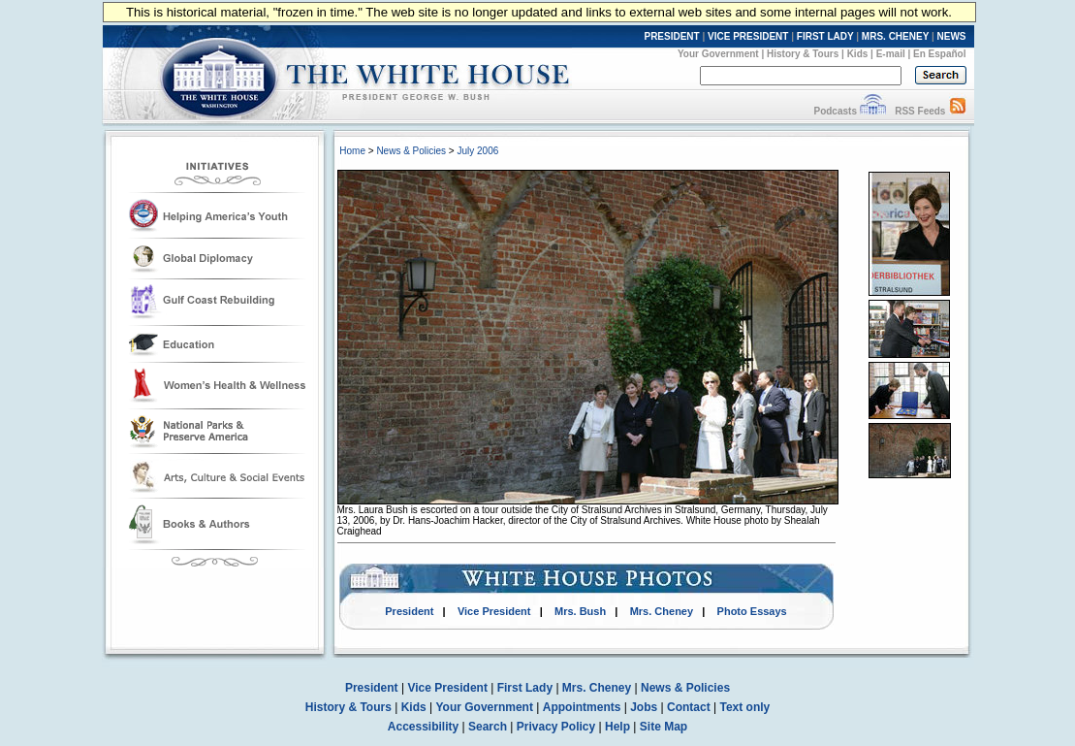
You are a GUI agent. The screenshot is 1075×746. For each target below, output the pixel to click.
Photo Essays (752, 611)
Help (617, 726)
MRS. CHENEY (895, 36)
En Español (939, 54)
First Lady (525, 688)
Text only (744, 707)
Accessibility (423, 726)
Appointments (582, 707)
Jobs (643, 707)
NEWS (951, 36)
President (409, 611)
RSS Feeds (920, 111)
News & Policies (411, 151)
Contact (689, 707)
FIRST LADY (825, 36)
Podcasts (834, 111)
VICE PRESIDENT (748, 36)
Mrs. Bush (580, 611)
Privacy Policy (556, 726)
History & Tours (802, 54)
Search (487, 726)
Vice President (494, 611)
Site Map (663, 726)
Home (352, 151)
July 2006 (477, 151)
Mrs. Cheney (661, 611)
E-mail (890, 54)
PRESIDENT (671, 36)
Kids (858, 54)
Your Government (718, 54)
